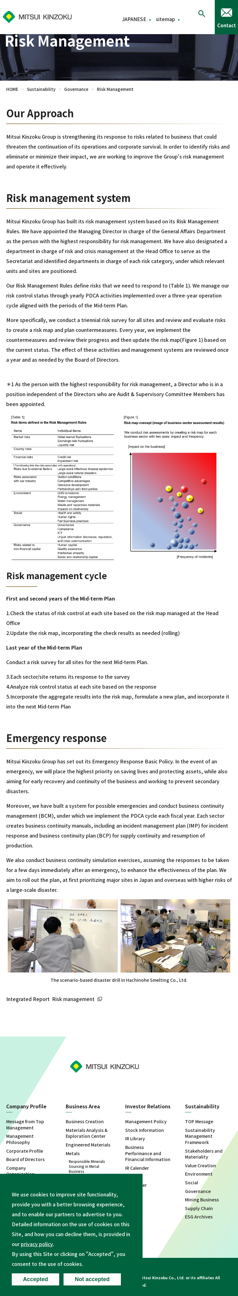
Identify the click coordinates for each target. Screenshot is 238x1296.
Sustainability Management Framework (200, 1136)
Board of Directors (25, 1159)
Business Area (83, 1106)
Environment (199, 1174)
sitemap (165, 19)
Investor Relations (148, 1106)
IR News (133, 1176)
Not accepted (94, 1279)
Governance (76, 89)
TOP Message (199, 1121)
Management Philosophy (20, 1139)
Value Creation (200, 1165)
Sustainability (41, 89)
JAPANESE (134, 19)
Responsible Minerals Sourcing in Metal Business (87, 1166)
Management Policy (146, 1121)
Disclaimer (136, 1185)
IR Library (135, 1139)
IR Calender (137, 1168)
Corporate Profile (24, 1151)
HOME (12, 89)
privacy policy (37, 1243)
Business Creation (85, 1121)
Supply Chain (199, 1208)
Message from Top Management (25, 1125)
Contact (226, 25)
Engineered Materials (88, 1145)
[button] (201, 17)
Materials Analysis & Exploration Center (87, 1133)
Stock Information (144, 1130)
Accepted (36, 1279)
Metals (73, 1153)
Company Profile (26, 1106)
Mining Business (202, 1200)
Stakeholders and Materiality (204, 1154)
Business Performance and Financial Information (147, 1153)
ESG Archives (199, 1217)
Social (191, 1183)
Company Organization (20, 1171)
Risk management (78, 999)
